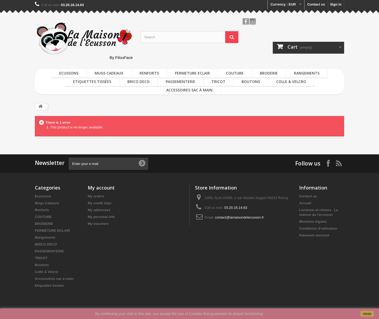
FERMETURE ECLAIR (192, 73)
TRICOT (218, 81)
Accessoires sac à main (189, 90)
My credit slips (100, 203)
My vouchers (98, 224)
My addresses (99, 210)
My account (101, 187)
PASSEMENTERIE (180, 81)
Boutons (251, 81)
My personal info (101, 217)
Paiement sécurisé (314, 235)
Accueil (305, 203)
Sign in (335, 4)
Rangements (307, 73)
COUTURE (235, 73)
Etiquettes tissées (92, 81)
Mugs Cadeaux (109, 73)
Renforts (149, 73)
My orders (96, 196)
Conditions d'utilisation (318, 228)
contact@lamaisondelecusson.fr (239, 217)
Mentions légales (313, 222)
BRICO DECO (138, 81)
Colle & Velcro (291, 81)
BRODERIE (269, 73)
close (367, 314)
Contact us (316, 4)
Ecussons (68, 73)
